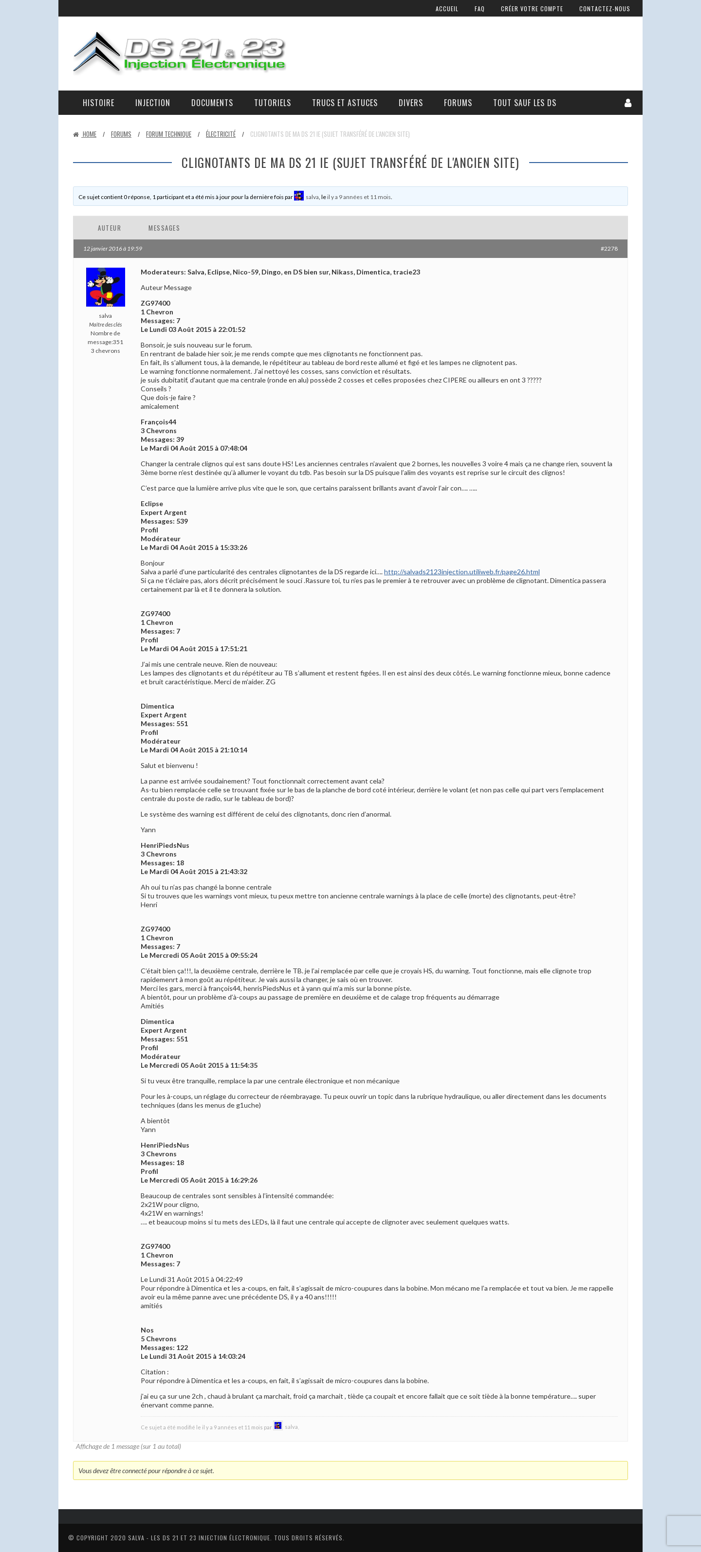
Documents (212, 103)
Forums (458, 103)
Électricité (221, 134)
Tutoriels (272, 103)
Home (84, 134)
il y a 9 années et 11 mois (359, 197)
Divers (411, 103)
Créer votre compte (532, 8)
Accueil (447, 8)
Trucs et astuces (345, 103)
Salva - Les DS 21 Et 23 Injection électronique (199, 1538)
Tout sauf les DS (524, 103)
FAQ (480, 8)
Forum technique (168, 134)
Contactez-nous (604, 8)
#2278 (609, 248)
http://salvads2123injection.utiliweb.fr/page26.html (462, 571)
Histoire (98, 103)
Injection (152, 103)
